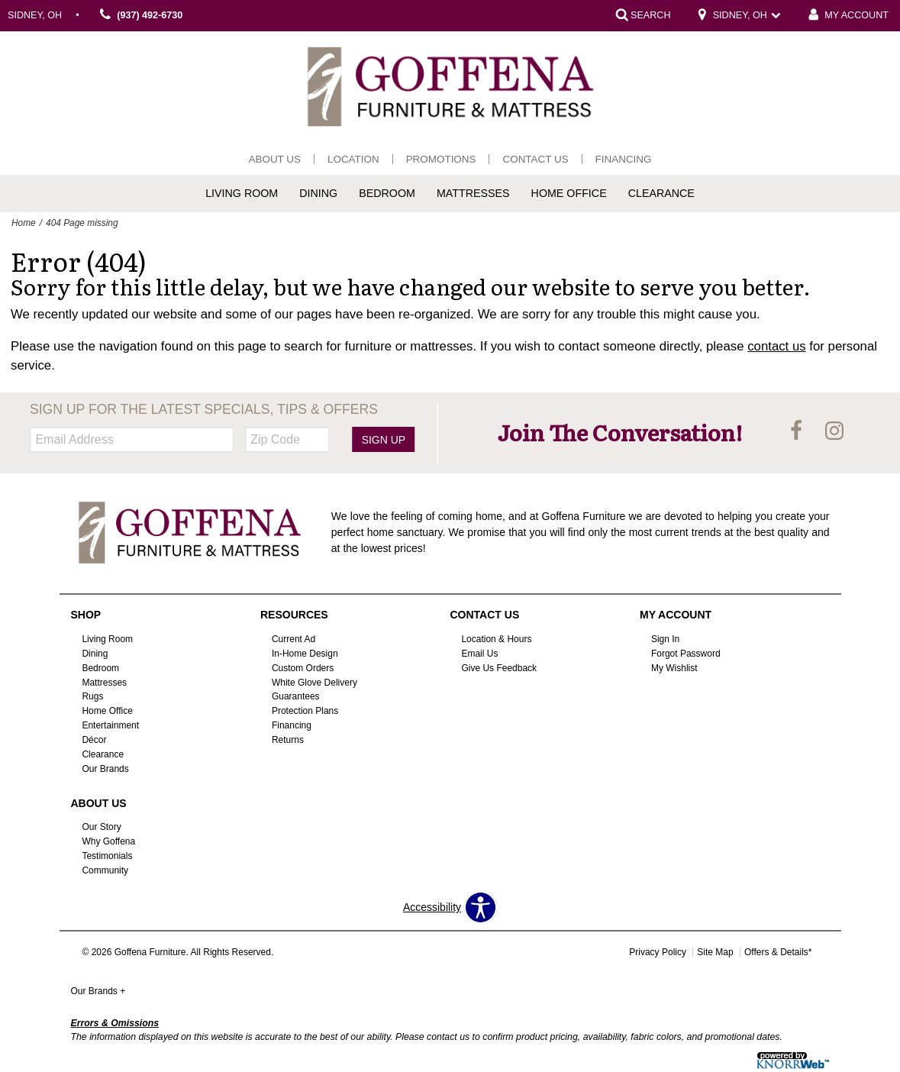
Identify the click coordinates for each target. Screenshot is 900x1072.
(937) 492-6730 (139, 15)
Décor (94, 740)
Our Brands (105, 769)
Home (23, 223)
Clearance (661, 193)
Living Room (241, 193)
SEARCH (650, 15)
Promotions (441, 159)
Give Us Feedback (499, 667)
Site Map (715, 952)
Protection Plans (305, 711)
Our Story (101, 827)
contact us (776, 346)
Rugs (92, 696)
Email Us (479, 653)
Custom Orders (303, 667)
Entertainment (110, 725)
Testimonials (107, 856)
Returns (288, 740)
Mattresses (473, 193)
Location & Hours (496, 639)
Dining (318, 193)
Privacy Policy (657, 952)
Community (105, 870)
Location (353, 159)
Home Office (569, 193)
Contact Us (535, 159)
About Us (275, 159)
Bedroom (387, 193)
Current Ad (293, 639)
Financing (623, 159)
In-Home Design (305, 653)
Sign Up (384, 440)
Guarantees (296, 696)
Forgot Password (686, 653)
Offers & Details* (777, 952)
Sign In (665, 639)
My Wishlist (674, 667)
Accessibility (432, 907)
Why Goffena (108, 841)
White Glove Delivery (314, 681)
